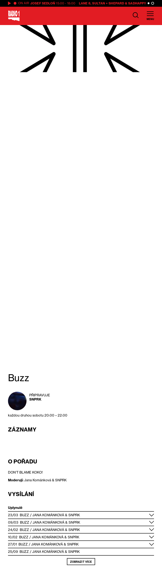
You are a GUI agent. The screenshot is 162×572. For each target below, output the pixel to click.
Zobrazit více (81, 561)
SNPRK (35, 399)
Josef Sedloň (42, 3)
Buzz (24, 515)
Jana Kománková (48, 515)
